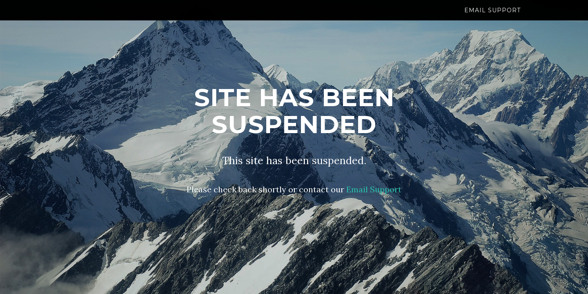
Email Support (492, 18)
